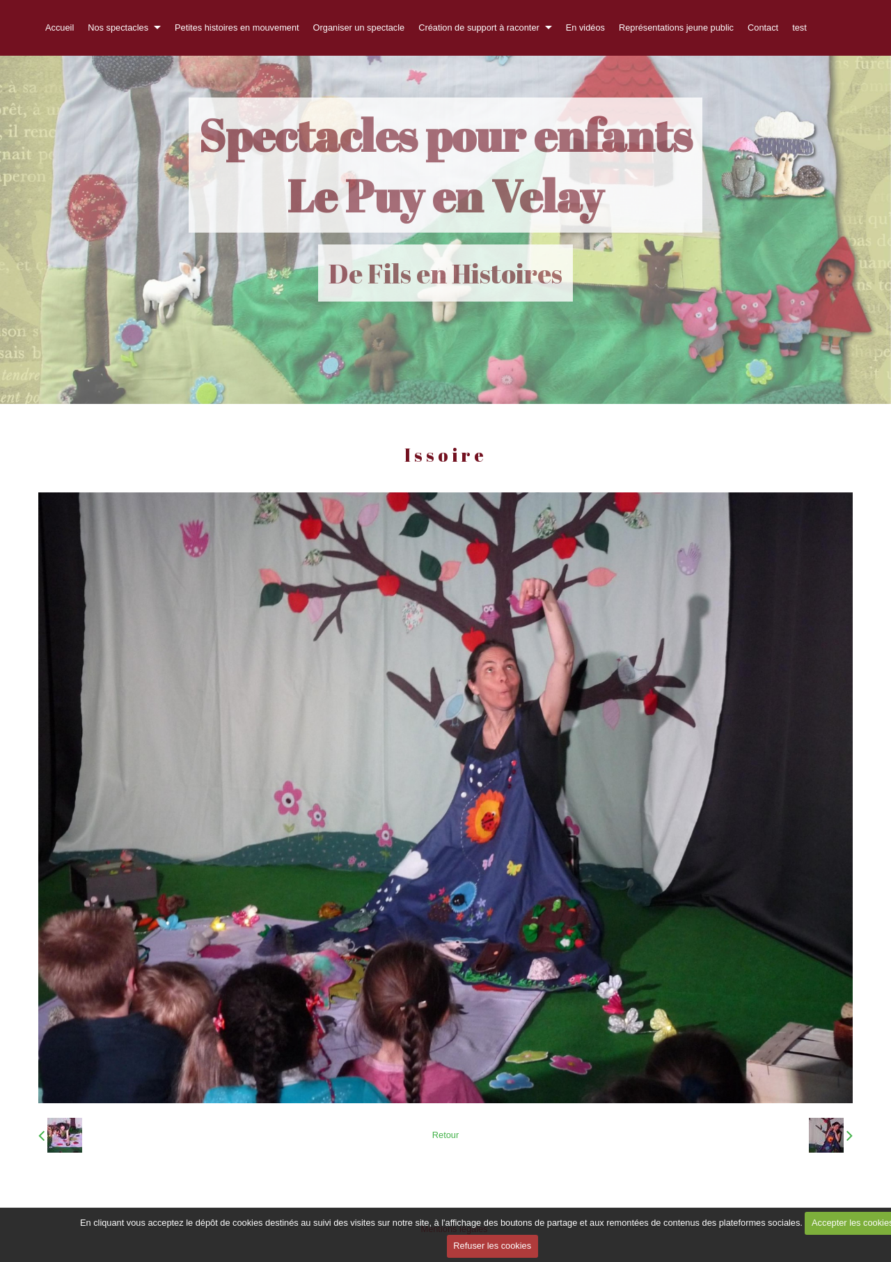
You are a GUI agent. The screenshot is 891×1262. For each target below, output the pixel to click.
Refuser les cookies (492, 1245)
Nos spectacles (118, 27)
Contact (763, 27)
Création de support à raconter (478, 27)
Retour (445, 1135)
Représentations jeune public (676, 27)
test (799, 27)
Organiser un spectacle (359, 27)
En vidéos (585, 27)
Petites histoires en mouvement (237, 27)
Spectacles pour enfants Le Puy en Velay (445, 165)
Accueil (59, 27)
